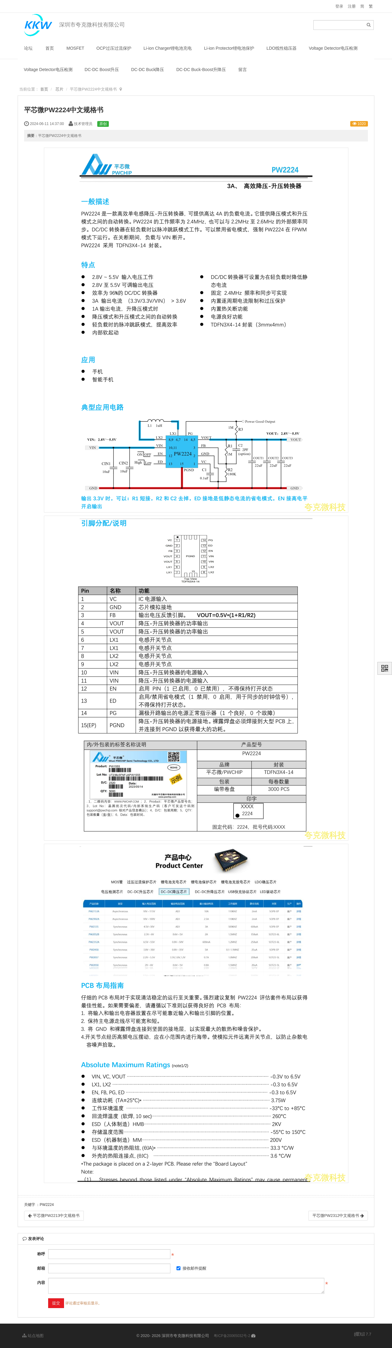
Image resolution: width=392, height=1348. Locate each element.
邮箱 (41, 1268)
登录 (339, 6)
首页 (49, 48)
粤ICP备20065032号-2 (232, 1336)
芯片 (59, 89)
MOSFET (75, 48)
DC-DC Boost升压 (102, 69)
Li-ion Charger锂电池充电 (168, 48)
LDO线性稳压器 (281, 48)
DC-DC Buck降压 (147, 69)
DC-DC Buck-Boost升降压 (201, 69)
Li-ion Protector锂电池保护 (229, 48)
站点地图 (33, 1335)
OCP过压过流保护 (113, 48)
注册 (352, 6)
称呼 (41, 1254)
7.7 (362, 1334)
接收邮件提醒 (191, 1268)
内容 (41, 1282)
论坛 (28, 48)
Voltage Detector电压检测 (333, 48)
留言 (242, 69)
